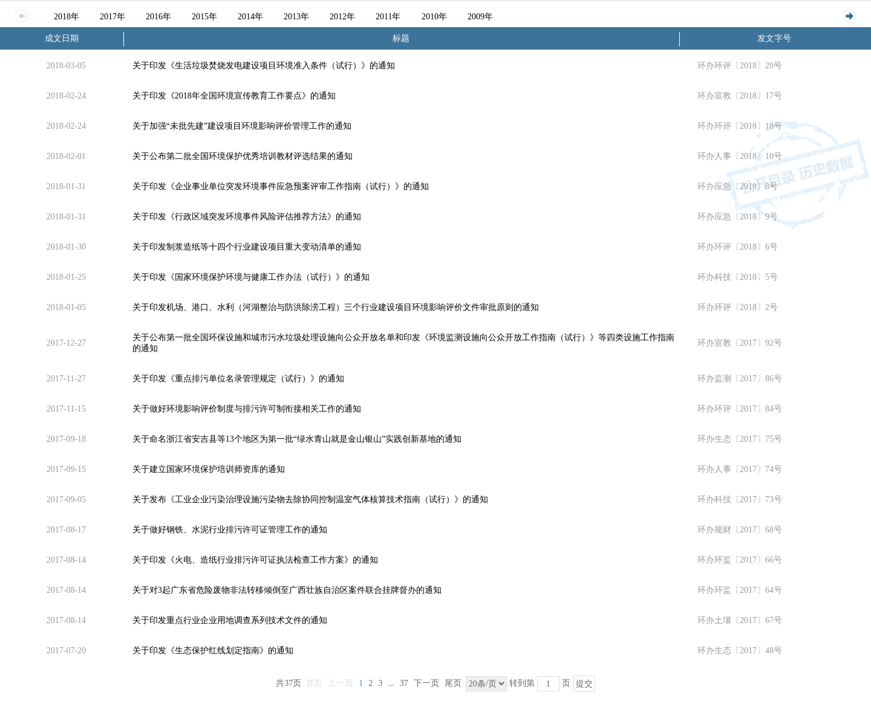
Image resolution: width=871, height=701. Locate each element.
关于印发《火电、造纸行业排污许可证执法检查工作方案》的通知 (255, 559)
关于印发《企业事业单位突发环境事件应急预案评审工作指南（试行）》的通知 (280, 186)
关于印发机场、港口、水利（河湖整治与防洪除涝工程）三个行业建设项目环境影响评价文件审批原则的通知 (335, 307)
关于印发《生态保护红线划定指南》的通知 (212, 650)
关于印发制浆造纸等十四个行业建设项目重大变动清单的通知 (246, 246)
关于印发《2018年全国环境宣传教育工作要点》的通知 (234, 95)
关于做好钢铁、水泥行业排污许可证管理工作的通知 (229, 529)
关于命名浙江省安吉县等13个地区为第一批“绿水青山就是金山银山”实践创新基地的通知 (297, 439)
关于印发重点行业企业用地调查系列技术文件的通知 (229, 620)
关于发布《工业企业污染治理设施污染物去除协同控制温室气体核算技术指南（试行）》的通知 (310, 499)
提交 (584, 683)
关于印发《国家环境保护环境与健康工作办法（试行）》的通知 (251, 277)
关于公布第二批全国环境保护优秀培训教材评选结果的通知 (242, 156)
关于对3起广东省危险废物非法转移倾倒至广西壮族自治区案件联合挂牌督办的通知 (287, 590)
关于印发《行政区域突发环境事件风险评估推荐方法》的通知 (246, 216)
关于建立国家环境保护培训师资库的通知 (208, 469)
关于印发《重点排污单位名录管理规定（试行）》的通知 (238, 378)
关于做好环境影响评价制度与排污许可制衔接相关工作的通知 (246, 408)
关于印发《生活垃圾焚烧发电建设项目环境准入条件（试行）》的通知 (263, 65)
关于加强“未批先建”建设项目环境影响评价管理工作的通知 (241, 126)
